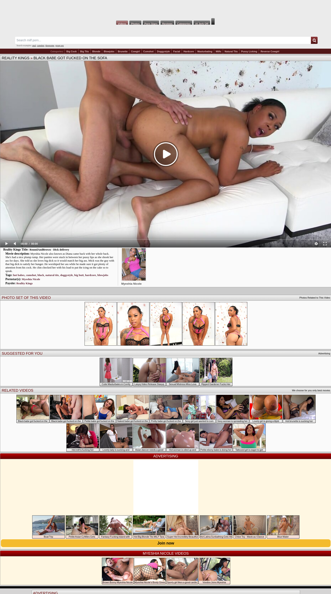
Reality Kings (15, 58)
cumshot (40, 45)
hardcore (90, 275)
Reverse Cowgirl (270, 51)
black (40, 275)
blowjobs (103, 275)
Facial (176, 51)
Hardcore (189, 51)
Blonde (96, 51)
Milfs (218, 51)
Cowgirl (135, 51)
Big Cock (71, 51)
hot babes (18, 275)
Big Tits (84, 51)
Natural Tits (231, 51)
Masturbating (204, 51)
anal (34, 45)
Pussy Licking (249, 51)
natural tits (52, 275)
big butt (79, 275)
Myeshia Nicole (31, 279)
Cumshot (148, 51)
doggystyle (66, 275)
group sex (59, 45)
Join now (165, 543)
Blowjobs (109, 51)
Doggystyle (163, 51)
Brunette (123, 51)
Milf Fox (165, 9)
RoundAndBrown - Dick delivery (49, 249)
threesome (49, 45)
